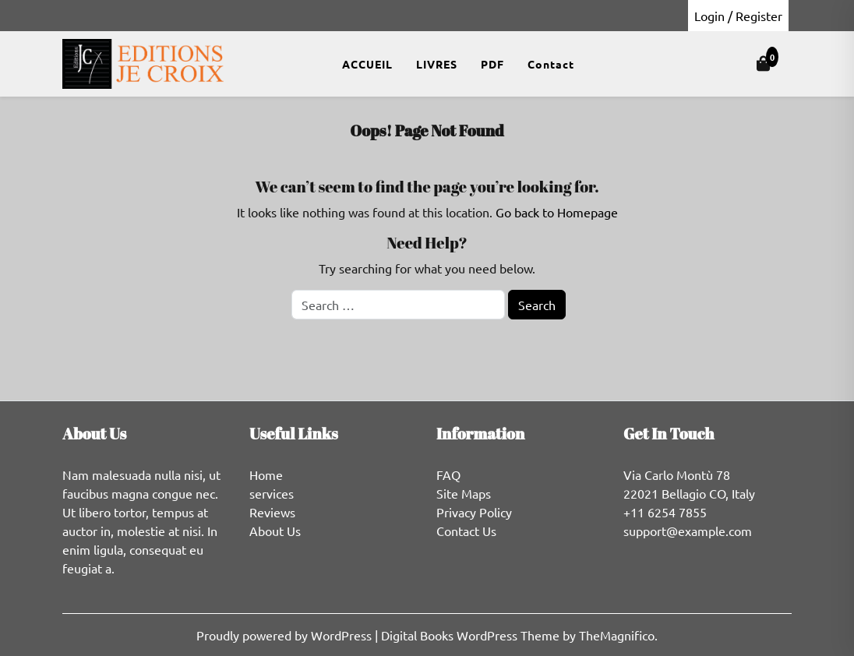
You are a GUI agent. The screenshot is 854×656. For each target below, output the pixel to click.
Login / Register (738, 15)
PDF (492, 64)
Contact (551, 64)
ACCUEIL (367, 64)
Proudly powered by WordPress (285, 635)
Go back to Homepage (557, 212)
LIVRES (436, 64)
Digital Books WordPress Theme (472, 635)
